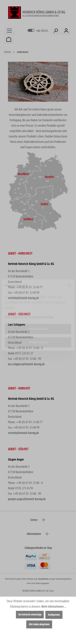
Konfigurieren (54, 614)
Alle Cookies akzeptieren (39, 624)
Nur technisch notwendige (29, 614)
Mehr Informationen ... (53, 606)
